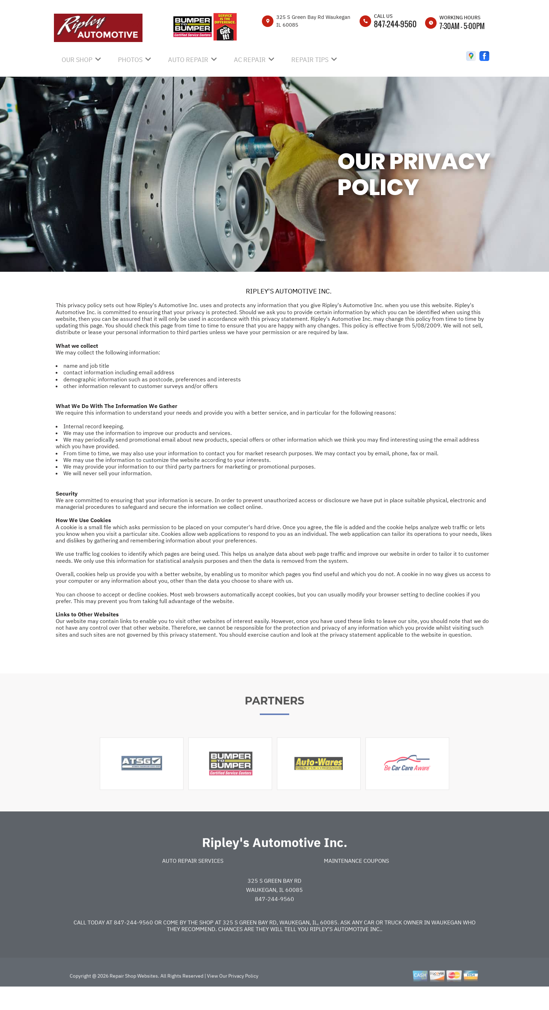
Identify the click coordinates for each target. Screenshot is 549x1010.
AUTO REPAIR (188, 60)
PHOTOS (130, 60)
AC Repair (250, 60)
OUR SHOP (77, 60)
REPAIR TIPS (309, 60)
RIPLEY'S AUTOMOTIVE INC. (289, 291)
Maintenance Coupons (356, 881)
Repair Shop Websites (133, 997)
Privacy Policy (243, 997)
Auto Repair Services (192, 881)
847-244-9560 (395, 23)
